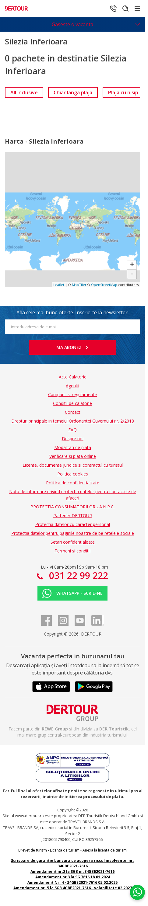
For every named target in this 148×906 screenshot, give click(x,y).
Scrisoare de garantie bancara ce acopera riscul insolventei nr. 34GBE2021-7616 (72, 863)
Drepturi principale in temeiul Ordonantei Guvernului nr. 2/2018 (72, 421)
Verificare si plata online (72, 456)
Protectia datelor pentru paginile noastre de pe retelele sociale (72, 533)
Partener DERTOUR (72, 515)
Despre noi (72, 438)
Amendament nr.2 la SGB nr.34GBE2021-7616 (72, 871)
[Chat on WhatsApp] (137, 892)
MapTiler (79, 284)
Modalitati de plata (72, 447)
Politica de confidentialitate (72, 483)
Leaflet (58, 284)
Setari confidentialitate (73, 542)
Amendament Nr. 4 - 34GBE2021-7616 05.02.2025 (72, 882)
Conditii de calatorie (72, 403)
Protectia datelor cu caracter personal (72, 524)
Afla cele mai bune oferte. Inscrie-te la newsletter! (72, 312)
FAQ (72, 430)
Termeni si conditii (72, 551)
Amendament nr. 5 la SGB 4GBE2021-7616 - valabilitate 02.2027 (72, 887)
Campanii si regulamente (72, 394)
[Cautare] (125, 8)
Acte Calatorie (72, 377)
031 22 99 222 (77, 575)
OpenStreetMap (104, 284)
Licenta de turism (64, 850)
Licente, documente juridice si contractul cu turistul (73, 465)
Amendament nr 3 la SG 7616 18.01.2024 (72, 877)
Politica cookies (72, 474)
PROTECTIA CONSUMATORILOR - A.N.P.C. (72, 507)
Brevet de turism (32, 850)
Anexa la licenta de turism (105, 850)
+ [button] (132, 265)
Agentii (72, 386)
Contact (72, 412)
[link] (24, 92)
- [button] (132, 274)
